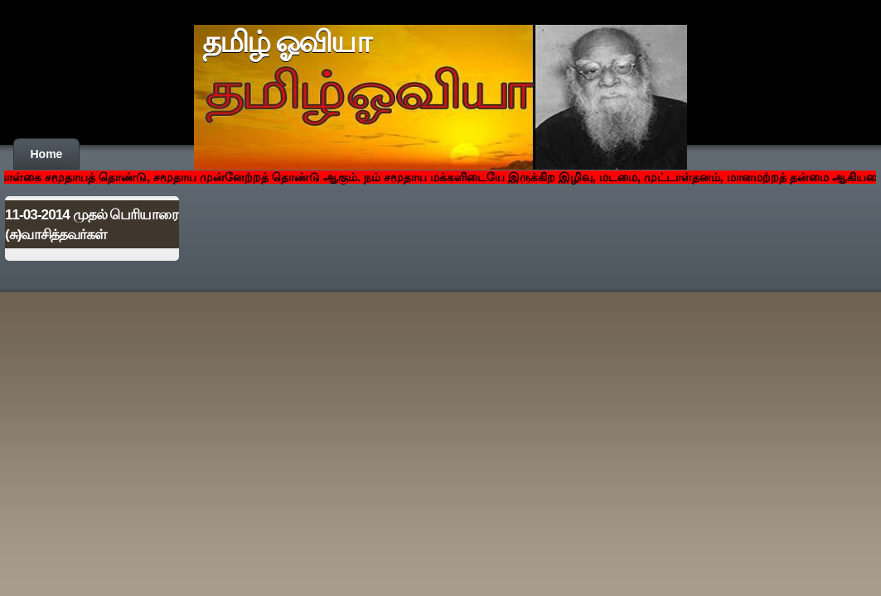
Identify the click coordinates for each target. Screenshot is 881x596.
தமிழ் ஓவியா (286, 42)
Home (47, 154)
